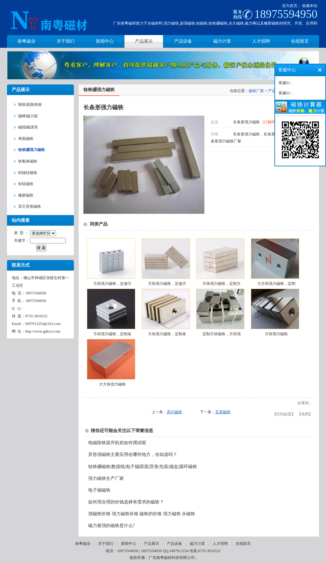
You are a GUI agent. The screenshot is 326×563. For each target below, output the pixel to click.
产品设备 (174, 543)
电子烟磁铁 (99, 490)
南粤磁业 (82, 543)
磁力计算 (197, 543)
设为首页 (289, 6)
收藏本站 (309, 6)
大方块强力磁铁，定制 (276, 283)
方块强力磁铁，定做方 (112, 283)
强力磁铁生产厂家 (106, 478)
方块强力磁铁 (276, 334)
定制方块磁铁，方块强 (221, 334)
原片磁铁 (174, 412)
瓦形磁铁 (222, 412)
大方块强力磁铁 (112, 384)
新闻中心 (128, 543)
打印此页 (284, 414)
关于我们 (105, 543)
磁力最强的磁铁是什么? (111, 525)
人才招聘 (220, 543)
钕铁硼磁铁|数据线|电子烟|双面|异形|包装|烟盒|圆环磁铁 (142, 466)
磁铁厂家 (256, 91)
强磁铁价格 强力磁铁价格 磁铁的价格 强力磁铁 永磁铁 (141, 513)
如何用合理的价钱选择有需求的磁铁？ (126, 502)
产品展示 (151, 543)
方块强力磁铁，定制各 (112, 334)
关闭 (305, 414)
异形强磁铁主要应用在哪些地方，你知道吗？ (132, 454)
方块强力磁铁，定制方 (221, 283)
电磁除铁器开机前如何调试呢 (117, 442)
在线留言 (243, 543)
